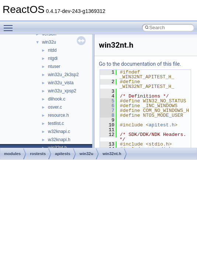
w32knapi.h (59, 139)
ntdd (52, 50)
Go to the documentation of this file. (140, 64)
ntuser (54, 66)
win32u (49, 42)
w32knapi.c (59, 131)
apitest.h (161, 125)
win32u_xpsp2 (62, 90)
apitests (62, 153)
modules (12, 153)
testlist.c (56, 123)
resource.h (58, 115)
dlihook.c (56, 99)
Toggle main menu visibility (10, 24)
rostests (38, 153)
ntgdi (53, 58)
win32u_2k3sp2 (63, 74)
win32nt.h (112, 153)
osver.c (55, 107)
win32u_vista (60, 82)
